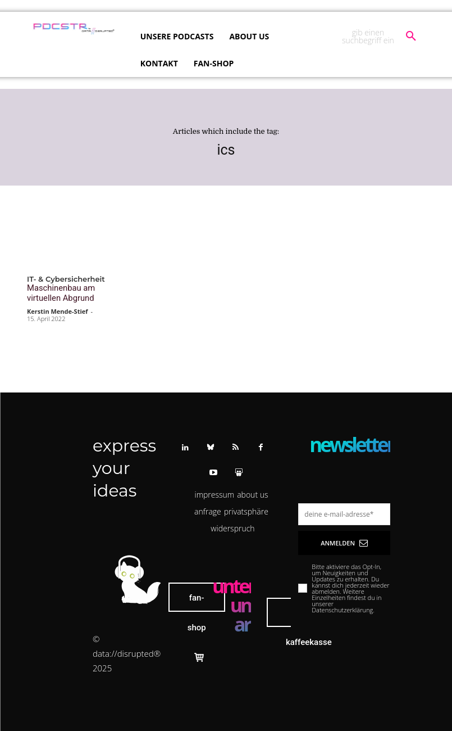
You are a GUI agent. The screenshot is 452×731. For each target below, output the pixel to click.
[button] (378, 36)
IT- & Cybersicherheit (66, 279)
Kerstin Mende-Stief (57, 309)
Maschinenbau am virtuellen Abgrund (57, 292)
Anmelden (344, 540)
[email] (344, 512)
